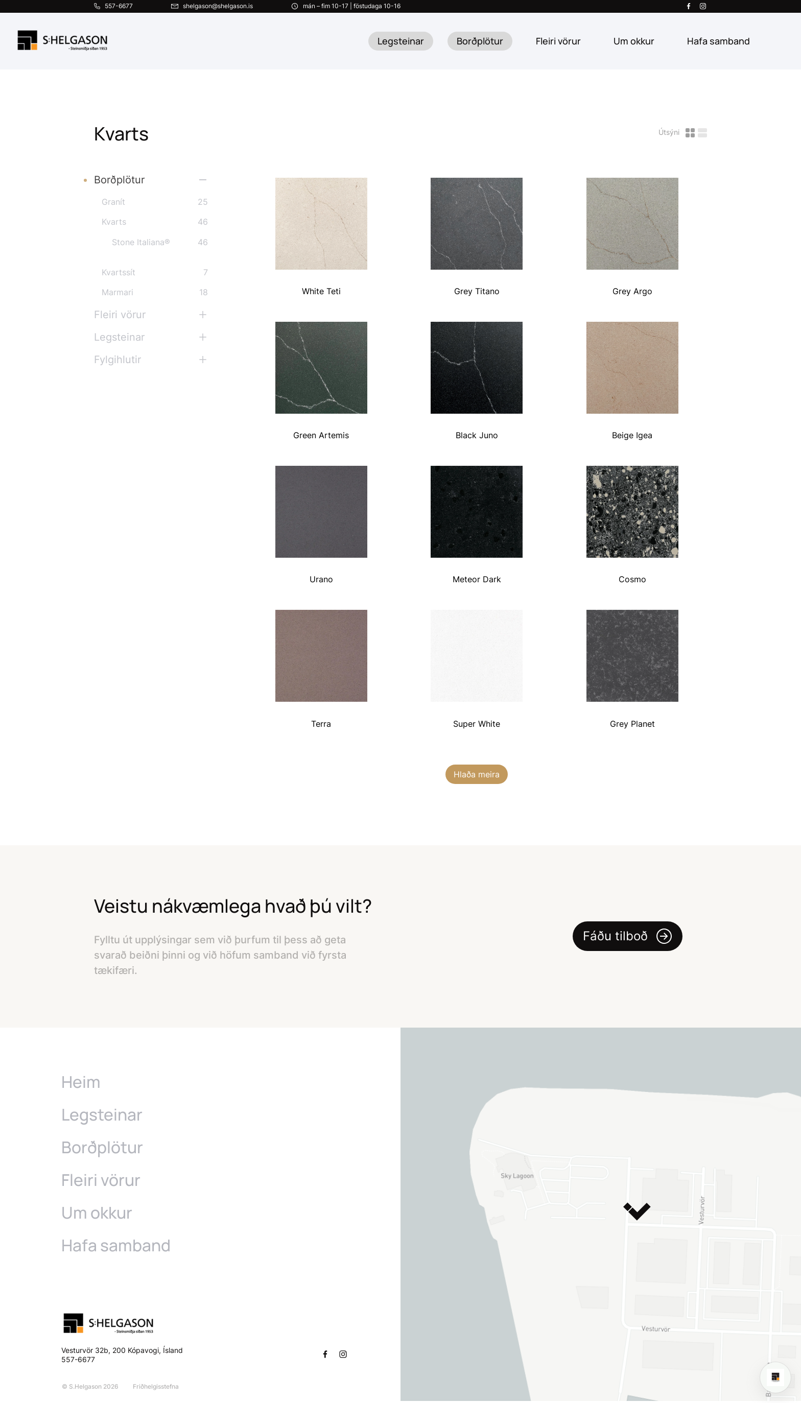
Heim (81, 1084)
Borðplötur (480, 41)
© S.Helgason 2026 (89, 1388)
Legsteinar (401, 41)
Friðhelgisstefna (155, 1388)
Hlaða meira (477, 776)
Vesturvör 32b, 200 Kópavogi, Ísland (122, 1352)
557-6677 (79, 1361)
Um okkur (96, 1214)
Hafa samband (116, 1247)
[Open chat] (775, 1377)
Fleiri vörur (558, 41)
